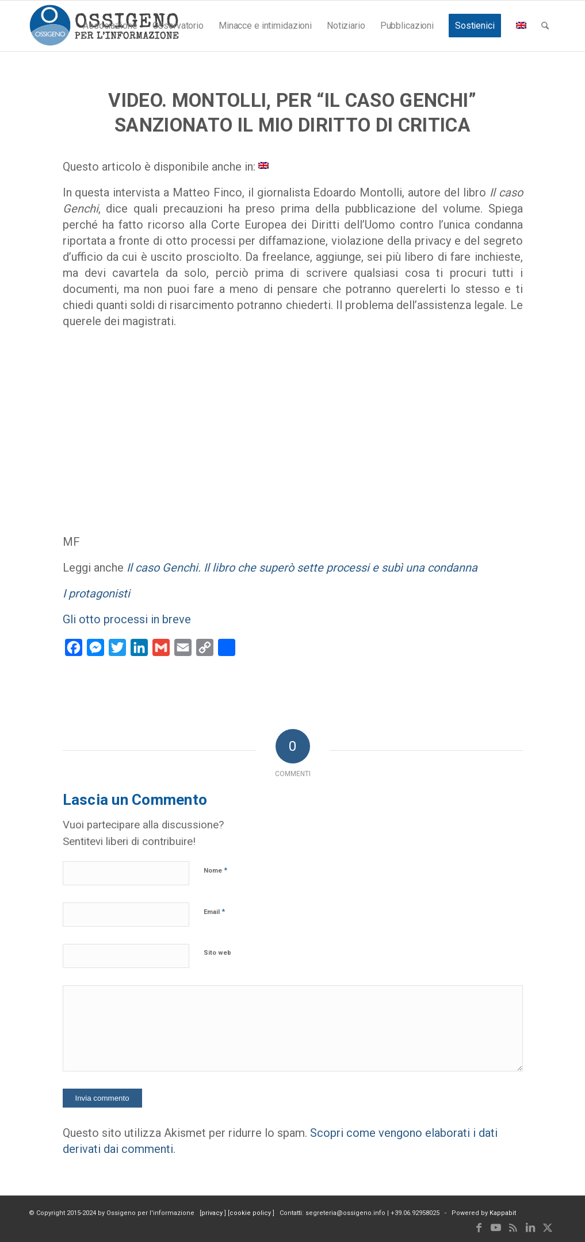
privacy (212, 1213)
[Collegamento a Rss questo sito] (513, 1227)
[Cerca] (545, 26)
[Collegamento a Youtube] (495, 1227)
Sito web (217, 952)
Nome (215, 870)
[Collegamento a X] (547, 1227)
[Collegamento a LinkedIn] (530, 1227)
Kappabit (503, 1213)
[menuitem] (109, 26)
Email (214, 911)
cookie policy (251, 1213)
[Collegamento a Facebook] (478, 1227)
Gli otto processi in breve (127, 619)
